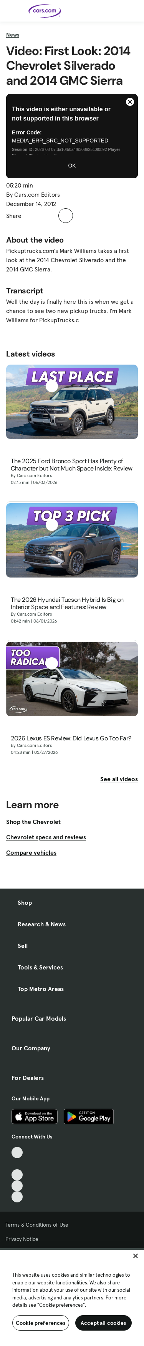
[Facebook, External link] (17, 1163)
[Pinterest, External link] (17, 1196)
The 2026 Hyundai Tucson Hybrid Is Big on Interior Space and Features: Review (67, 603)
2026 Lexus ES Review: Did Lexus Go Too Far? (71, 738)
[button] (31, 215)
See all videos (119, 779)
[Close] (135, 1255)
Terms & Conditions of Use (36, 1224)
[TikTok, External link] (17, 1152)
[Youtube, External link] (17, 1174)
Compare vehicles (31, 852)
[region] (72, 1297)
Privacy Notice (21, 1239)
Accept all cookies (103, 1322)
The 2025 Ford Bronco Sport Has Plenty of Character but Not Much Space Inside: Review (71, 464)
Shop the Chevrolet (33, 821)
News (12, 34)
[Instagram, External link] (17, 1186)
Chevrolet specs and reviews (46, 837)
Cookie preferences (41, 1322)
